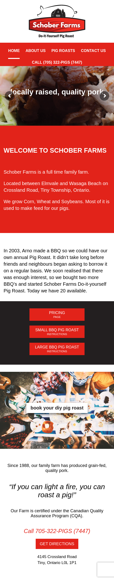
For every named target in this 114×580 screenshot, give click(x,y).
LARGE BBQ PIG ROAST (57, 349)
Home (14, 51)
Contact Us (93, 51)
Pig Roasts (63, 51)
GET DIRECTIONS (57, 544)
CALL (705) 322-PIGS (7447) (57, 62)
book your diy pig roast (56, 407)
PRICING (57, 315)
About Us (36, 51)
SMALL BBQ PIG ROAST (57, 332)
